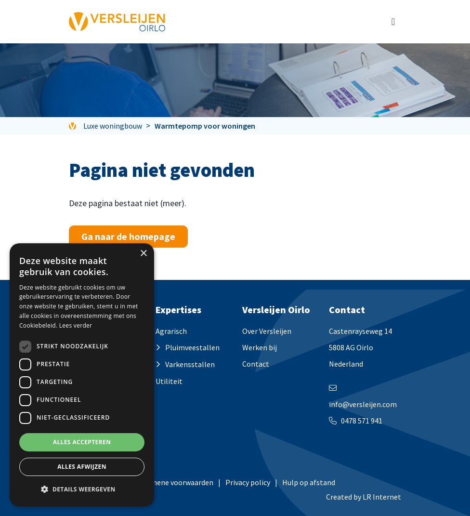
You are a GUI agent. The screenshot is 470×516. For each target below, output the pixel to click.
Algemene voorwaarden (174, 482)
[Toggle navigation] (393, 21)
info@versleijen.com (363, 404)
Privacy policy (247, 482)
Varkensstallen (190, 364)
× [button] (143, 253)
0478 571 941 (361, 420)
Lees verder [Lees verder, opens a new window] (75, 325)
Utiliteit (169, 381)
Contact (255, 364)
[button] (81, 489)
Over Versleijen (266, 331)
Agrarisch (171, 331)
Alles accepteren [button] (82, 442)
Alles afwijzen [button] (81, 467)
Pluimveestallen (192, 347)
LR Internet (382, 497)
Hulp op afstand (308, 482)
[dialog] (82, 374)
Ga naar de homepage (128, 236)
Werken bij (259, 347)
